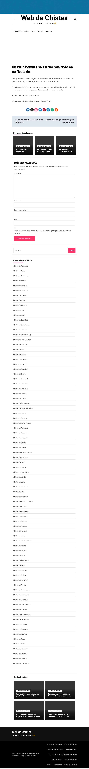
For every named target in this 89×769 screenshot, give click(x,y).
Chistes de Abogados (20, 267)
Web (15, 220)
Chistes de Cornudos (20, 370)
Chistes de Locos (19, 492)
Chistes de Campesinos (21, 326)
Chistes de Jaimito (19, 478)
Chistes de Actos (19, 272)
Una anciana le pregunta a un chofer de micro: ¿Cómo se (59, 716)
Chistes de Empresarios (21, 404)
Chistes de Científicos (20, 345)
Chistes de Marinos (20, 507)
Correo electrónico (20, 211)
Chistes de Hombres (20, 458)
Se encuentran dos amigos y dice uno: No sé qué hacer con (44, 154)
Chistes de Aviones (20, 306)
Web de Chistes (44, 18)
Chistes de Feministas (20, 434)
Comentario (18, 174)
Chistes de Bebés (19, 316)
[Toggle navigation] (13, 20)
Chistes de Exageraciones (22, 424)
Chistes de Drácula (19, 399)
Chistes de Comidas (20, 360)
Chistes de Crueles (19, 375)
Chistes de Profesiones (21, 591)
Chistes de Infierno (19, 468)
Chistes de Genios (19, 443)
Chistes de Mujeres (20, 522)
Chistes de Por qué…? (20, 581)
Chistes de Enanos (19, 414)
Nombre (17, 202)
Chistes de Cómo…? (20, 365)
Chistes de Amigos (19, 281)
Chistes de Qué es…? (20, 600)
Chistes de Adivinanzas (21, 277)
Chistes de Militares (20, 517)
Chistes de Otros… (19, 556)
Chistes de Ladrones (20, 488)
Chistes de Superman (20, 630)
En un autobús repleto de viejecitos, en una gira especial (22, 154)
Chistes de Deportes (20, 389)
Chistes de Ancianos (22, 147)
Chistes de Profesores (21, 595)
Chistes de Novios (19, 546)
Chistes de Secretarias (21, 620)
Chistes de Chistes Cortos (22, 340)
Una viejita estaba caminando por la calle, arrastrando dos (65, 154)
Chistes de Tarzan (19, 640)
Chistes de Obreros (20, 551)
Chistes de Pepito (19, 566)
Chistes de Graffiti (19, 448)
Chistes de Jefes (19, 483)
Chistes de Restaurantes (21, 615)
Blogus (23, 756)
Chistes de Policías (20, 571)
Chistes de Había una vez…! (22, 453)
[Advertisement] (44, 47)
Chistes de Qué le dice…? (21, 605)
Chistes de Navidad (20, 532)
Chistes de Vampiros (20, 654)
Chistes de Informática (21, 473)
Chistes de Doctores (20, 394)
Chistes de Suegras (20, 625)
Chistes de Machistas (20, 497)
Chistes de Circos (19, 350)
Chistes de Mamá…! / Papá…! (23, 502)
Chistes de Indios (19, 463)
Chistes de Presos (19, 586)
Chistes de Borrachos (20, 321)
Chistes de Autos (19, 301)
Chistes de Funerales (20, 438)
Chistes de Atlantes (20, 296)
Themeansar (32, 756)
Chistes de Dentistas (20, 384)
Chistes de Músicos (20, 527)
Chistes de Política (19, 576)
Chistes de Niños (19, 537)
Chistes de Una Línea (20, 649)
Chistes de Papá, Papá (21, 561)
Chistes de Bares (19, 311)
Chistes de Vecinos (20, 659)
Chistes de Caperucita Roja (22, 335)
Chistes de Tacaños (20, 635)
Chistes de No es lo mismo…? (23, 542)
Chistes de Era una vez (21, 419)
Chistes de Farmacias (20, 429)
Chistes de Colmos (19, 355)
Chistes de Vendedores (21, 664)
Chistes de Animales (20, 291)
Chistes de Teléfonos (20, 645)
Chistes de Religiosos (20, 610)
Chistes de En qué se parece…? (23, 409)
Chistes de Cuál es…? (20, 380)
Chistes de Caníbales (20, 330)
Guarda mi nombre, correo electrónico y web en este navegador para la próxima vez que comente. (42, 233)
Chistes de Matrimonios (21, 512)
